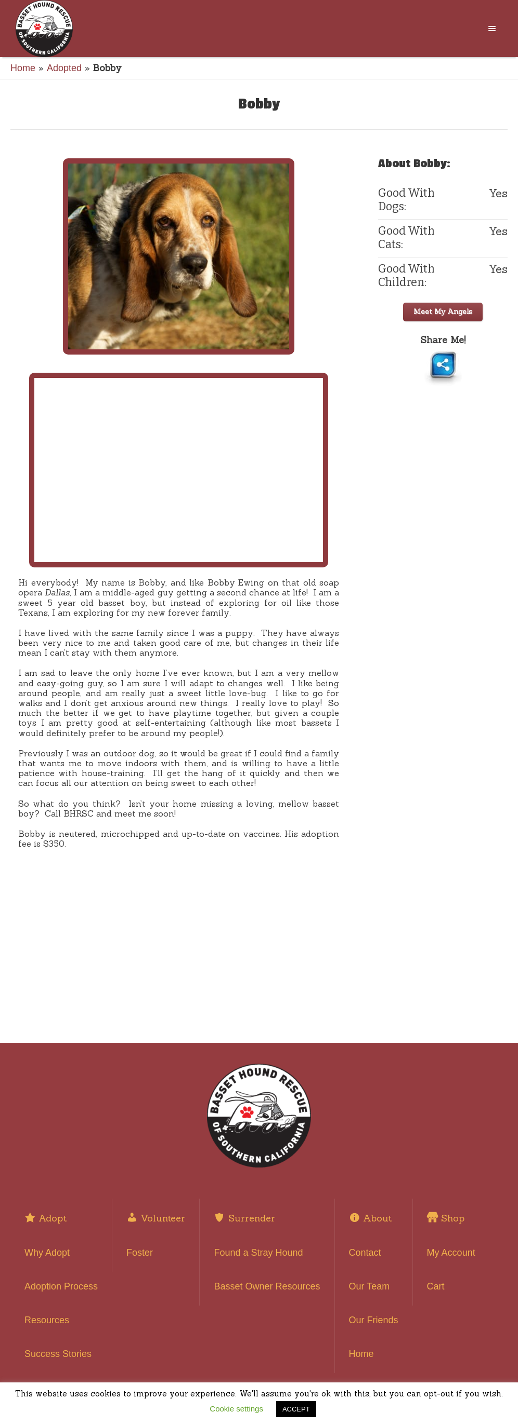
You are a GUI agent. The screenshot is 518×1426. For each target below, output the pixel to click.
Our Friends (373, 1320)
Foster (139, 1252)
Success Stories (58, 1354)
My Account (451, 1252)
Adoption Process (61, 1286)
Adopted (64, 68)
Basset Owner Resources (267, 1286)
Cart (436, 1286)
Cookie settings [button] (236, 1408)
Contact (365, 1252)
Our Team (369, 1286)
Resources (46, 1320)
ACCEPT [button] (296, 1409)
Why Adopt (47, 1252)
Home (22, 68)
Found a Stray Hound (258, 1252)
